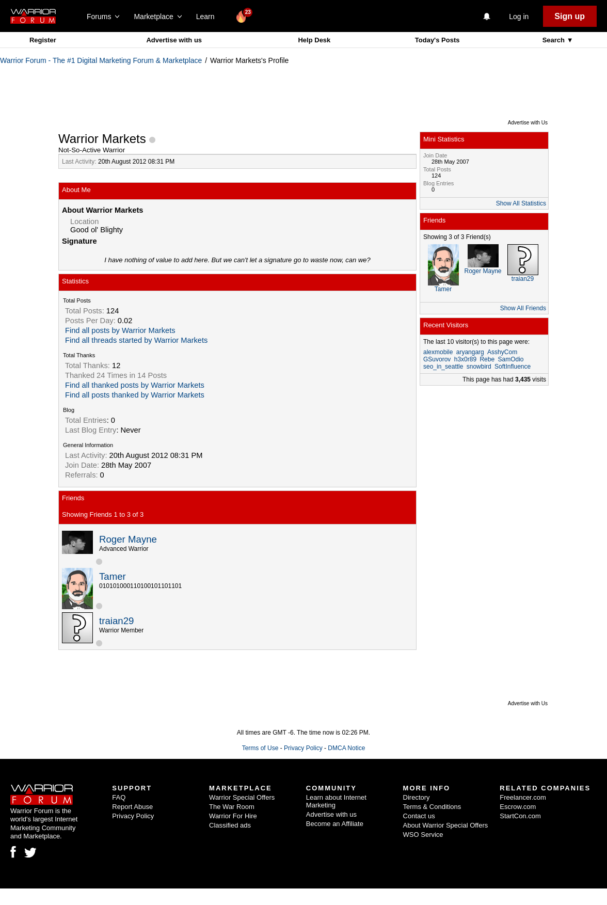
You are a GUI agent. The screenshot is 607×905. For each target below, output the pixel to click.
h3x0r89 (465, 359)
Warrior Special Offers (242, 797)
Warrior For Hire (233, 816)
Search (554, 40)
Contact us (419, 816)
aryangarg (470, 352)
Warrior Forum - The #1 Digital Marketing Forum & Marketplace (101, 60)
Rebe (487, 359)
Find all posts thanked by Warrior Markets (134, 395)
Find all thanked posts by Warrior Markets (134, 385)
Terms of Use (260, 748)
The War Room (231, 807)
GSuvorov (437, 359)
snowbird (479, 366)
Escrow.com (518, 807)
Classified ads (230, 825)
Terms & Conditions (432, 807)
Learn (208, 16)
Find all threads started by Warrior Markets (136, 340)
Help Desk (314, 40)
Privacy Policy (303, 748)
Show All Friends (523, 308)
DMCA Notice (346, 748)
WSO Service (423, 834)
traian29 (116, 620)
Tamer (112, 576)
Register (42, 40)
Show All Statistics (521, 203)
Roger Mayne (128, 539)
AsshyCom (502, 352)
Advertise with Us (528, 122)
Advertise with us (174, 40)
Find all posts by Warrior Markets (120, 330)
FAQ (118, 797)
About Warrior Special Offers (445, 825)
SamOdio (510, 359)
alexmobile (438, 352)
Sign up (569, 16)
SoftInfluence (512, 366)
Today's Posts (437, 40)
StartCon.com (520, 816)
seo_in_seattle (443, 366)
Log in (519, 16)
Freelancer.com (523, 797)
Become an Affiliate (334, 824)
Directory (416, 797)
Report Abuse (132, 807)
